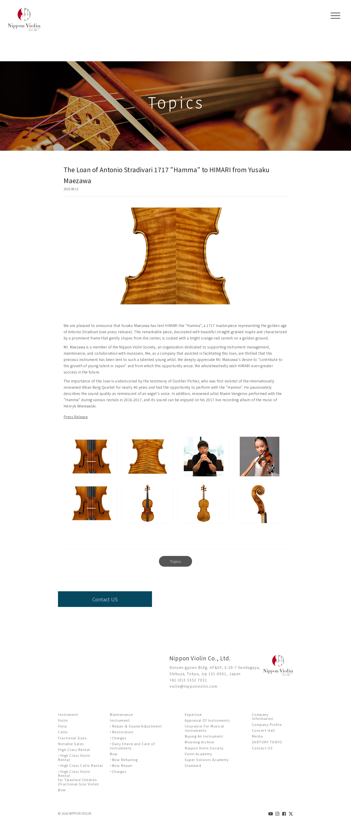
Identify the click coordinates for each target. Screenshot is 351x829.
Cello (63, 731)
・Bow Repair (121, 765)
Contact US (105, 599)
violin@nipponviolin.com (193, 686)
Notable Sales (71, 743)
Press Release (76, 416)
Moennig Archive (199, 742)
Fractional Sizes (72, 738)
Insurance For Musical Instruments (204, 728)
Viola (62, 726)
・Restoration (121, 731)
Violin (63, 720)
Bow (62, 789)
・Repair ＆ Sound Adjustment (136, 726)
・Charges (118, 738)
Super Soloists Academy (207, 759)
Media (257, 736)
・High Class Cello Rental (80, 765)
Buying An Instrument (204, 736)
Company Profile (267, 724)
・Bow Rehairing (124, 759)
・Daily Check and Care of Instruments (132, 745)
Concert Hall (263, 730)
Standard (193, 765)
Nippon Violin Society (204, 748)
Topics (175, 561)
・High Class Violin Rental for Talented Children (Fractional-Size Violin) (78, 777)
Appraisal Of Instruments (207, 720)
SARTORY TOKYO (267, 742)
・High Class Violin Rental (74, 757)
